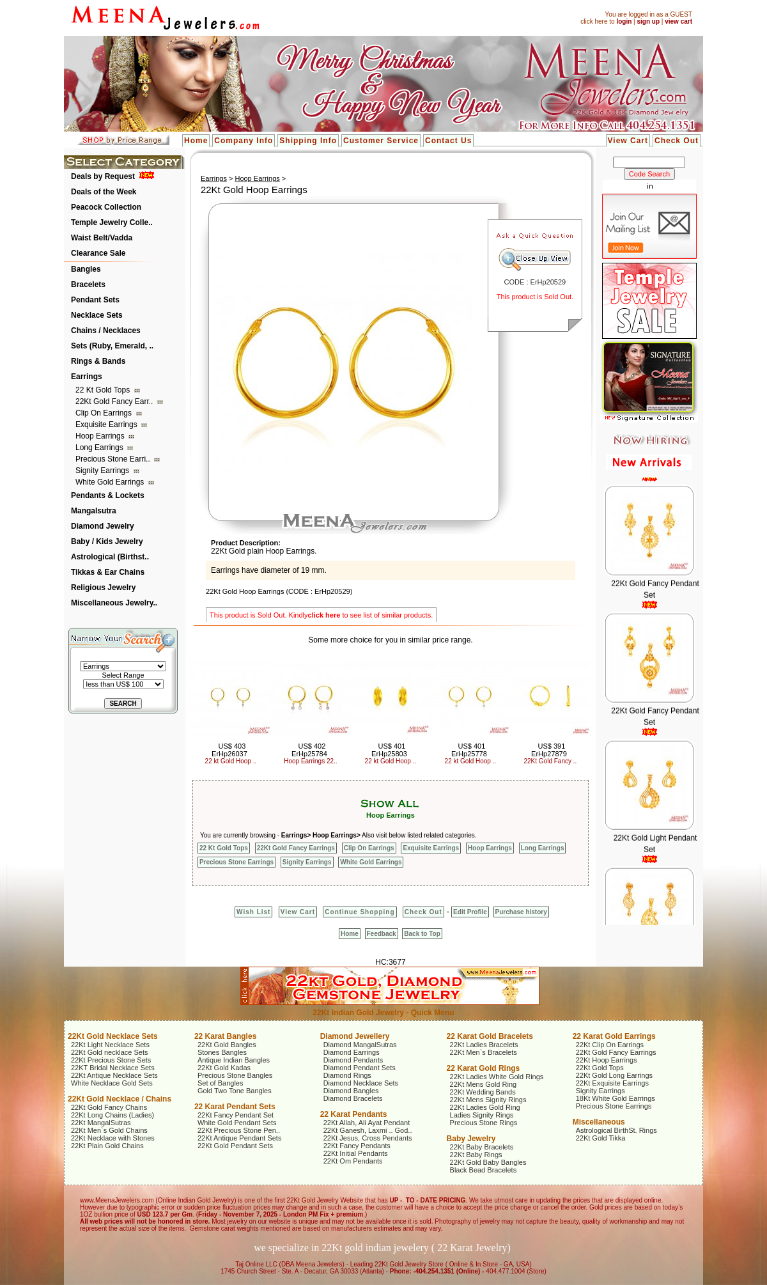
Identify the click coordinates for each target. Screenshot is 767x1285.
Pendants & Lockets (107, 495)
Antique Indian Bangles (234, 1060)
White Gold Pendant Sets (237, 1122)
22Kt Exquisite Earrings (612, 1083)
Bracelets (88, 284)
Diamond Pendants (353, 1060)
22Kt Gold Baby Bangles (488, 1162)
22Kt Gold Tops (600, 1067)
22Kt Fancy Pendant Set (236, 1115)
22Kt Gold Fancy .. (550, 761)
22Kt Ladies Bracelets (484, 1044)
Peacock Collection (106, 207)
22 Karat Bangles (225, 1036)
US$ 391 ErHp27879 (549, 750)
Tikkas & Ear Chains (107, 572)
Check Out (677, 140)
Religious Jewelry (103, 587)
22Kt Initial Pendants (355, 1153)
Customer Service (381, 140)
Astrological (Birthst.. (110, 556)
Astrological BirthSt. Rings (616, 1130)
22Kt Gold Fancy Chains (109, 1107)
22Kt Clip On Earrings (610, 1044)
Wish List (253, 911)
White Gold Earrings (110, 482)
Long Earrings (100, 447)
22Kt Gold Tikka (601, 1138)
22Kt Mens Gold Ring (483, 1084)
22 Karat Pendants (353, 1114)
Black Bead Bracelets (483, 1170)
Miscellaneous (599, 1122)
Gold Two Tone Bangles (235, 1090)
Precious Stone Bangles (235, 1075)
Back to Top (422, 933)
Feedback (381, 933)
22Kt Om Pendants (353, 1161)
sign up (648, 21)
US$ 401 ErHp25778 (469, 750)
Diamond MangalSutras (360, 1044)
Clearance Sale (98, 253)
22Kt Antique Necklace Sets (114, 1075)
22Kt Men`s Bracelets (483, 1052)
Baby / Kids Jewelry (107, 541)
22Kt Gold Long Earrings (614, 1075)
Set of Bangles (221, 1083)
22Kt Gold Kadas (224, 1067)
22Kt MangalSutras (101, 1122)
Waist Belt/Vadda (101, 237)
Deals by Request (103, 176)
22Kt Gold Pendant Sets (235, 1145)
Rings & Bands (98, 361)
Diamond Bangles (351, 1090)
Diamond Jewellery (355, 1036)
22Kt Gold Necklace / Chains (119, 1098)
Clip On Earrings (104, 413)
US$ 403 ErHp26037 (229, 750)
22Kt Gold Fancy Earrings (296, 848)
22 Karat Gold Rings (483, 1068)
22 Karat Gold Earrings (614, 1036)
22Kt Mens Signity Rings (488, 1099)
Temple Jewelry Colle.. (112, 222)
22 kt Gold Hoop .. (231, 761)
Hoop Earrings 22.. (310, 761)
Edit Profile (470, 911)
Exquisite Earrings (107, 424)
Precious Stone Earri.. (113, 459)
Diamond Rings (347, 1075)
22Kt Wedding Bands (483, 1092)
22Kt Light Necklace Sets (110, 1044)
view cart (678, 21)
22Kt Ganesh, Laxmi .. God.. (367, 1130)
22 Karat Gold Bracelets (490, 1036)
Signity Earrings (103, 470)
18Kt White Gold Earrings (615, 1098)
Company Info (243, 140)
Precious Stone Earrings (236, 862)
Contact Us (448, 140)
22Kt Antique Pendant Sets (240, 1138)
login (623, 21)
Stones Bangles (222, 1052)
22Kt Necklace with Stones (113, 1138)
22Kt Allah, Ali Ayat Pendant (366, 1122)
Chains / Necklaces (106, 330)
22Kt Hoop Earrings (606, 1060)
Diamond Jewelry (102, 526)
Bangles (86, 269)
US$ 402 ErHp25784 (309, 750)
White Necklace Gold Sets (112, 1083)
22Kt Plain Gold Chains (107, 1145)
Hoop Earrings (101, 436)
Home (196, 140)
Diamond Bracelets (353, 1098)
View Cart (628, 140)
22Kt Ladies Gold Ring (485, 1107)
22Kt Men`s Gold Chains (109, 1130)
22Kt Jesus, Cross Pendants (367, 1138)
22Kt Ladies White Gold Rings (497, 1076)
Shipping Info (308, 140)
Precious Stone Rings (484, 1122)
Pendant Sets (95, 299)
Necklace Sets (97, 315)
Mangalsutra (93, 510)
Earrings (86, 376)
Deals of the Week (103, 191)
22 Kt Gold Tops (103, 390)
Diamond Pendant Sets (359, 1067)
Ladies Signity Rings (482, 1115)
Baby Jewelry (471, 1138)
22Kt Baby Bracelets (482, 1147)
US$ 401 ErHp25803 (389, 750)
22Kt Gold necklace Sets (109, 1052)
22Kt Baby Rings (476, 1154)
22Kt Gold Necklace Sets (113, 1036)
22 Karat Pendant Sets (234, 1106)
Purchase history (521, 911)
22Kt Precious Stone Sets (111, 1060)
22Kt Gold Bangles (227, 1044)
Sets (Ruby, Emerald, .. (112, 345)
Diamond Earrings (351, 1052)
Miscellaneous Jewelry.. (114, 602)
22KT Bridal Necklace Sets (113, 1067)
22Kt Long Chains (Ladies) (112, 1115)
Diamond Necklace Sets (360, 1083)
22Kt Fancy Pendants (357, 1145)
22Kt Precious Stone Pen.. (239, 1130)
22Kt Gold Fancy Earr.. (115, 401)
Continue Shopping (359, 911)
